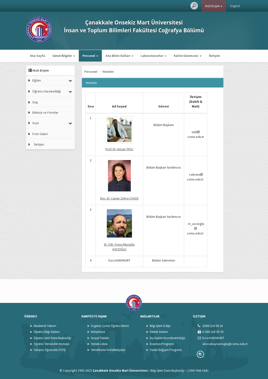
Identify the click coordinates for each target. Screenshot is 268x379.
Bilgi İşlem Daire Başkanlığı (167, 371)
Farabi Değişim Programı (166, 350)
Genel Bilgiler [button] (63, 55)
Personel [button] (90, 55)
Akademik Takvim (45, 326)
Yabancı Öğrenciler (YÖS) (50, 350)
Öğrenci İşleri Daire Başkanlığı (52, 338)
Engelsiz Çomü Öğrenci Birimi (110, 326)
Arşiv (35, 123)
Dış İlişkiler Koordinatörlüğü (167, 338)
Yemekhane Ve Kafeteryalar (108, 350)
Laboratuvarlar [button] (153, 55)
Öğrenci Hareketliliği (46, 91)
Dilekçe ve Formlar (45, 112)
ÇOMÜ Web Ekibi (197, 371)
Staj (35, 102)
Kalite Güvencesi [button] (188, 55)
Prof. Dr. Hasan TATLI (119, 149)
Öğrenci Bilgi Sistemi (47, 332)
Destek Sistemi (159, 332)
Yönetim (127, 71)
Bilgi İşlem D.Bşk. (160, 326)
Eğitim (36, 80)
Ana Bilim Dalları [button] (119, 55)
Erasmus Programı (162, 344)
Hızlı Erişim (213, 6)
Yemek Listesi (99, 344)
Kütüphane (98, 332)
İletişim (214, 55)
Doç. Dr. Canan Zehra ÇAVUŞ (119, 198)
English (235, 6)
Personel (109, 71)
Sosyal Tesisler (100, 338)
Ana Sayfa (37, 55)
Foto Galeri (40, 134)
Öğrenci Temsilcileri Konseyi (51, 344)
